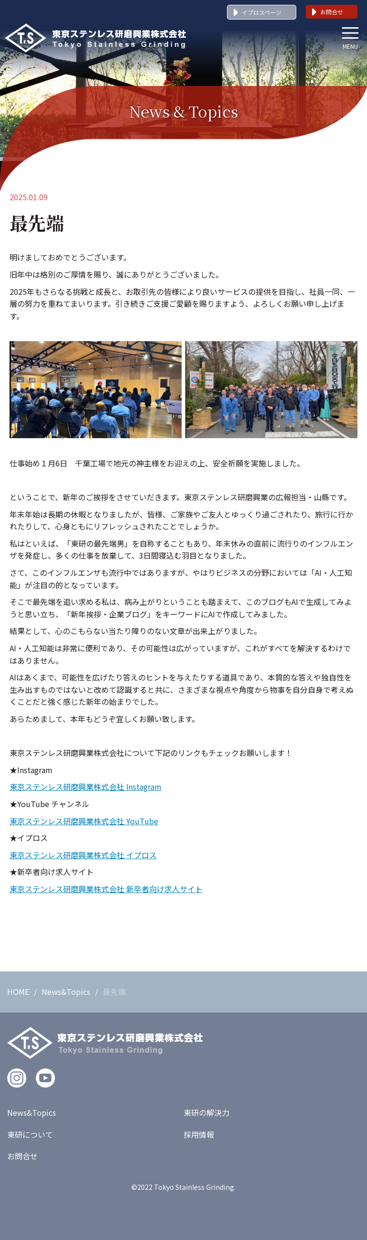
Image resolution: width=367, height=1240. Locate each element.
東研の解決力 (206, 1112)
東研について (30, 1134)
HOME (18, 991)
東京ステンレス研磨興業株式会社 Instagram (86, 786)
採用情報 (199, 1134)
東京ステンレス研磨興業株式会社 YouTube (84, 821)
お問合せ (331, 12)
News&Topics (66, 991)
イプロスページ (261, 12)
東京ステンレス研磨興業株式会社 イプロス (83, 855)
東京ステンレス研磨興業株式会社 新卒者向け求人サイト (106, 889)
